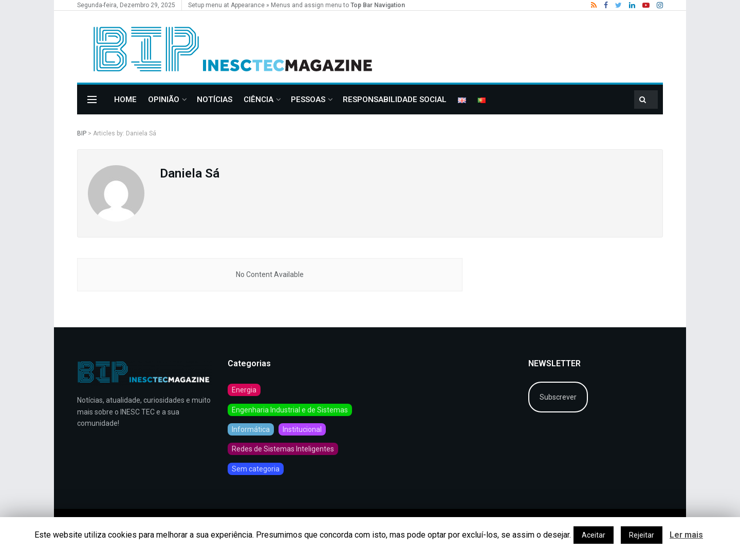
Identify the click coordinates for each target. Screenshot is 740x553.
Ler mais (686, 535)
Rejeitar (641, 535)
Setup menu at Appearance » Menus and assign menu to (296, 5)
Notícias (214, 99)
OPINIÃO (163, 99)
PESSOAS (308, 99)
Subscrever (558, 397)
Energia (244, 390)
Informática (251, 429)
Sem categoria (256, 469)
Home (125, 99)
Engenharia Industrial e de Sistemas (290, 410)
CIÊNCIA (258, 99)
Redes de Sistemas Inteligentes (283, 449)
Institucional (302, 429)
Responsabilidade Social (395, 99)
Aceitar (593, 535)
